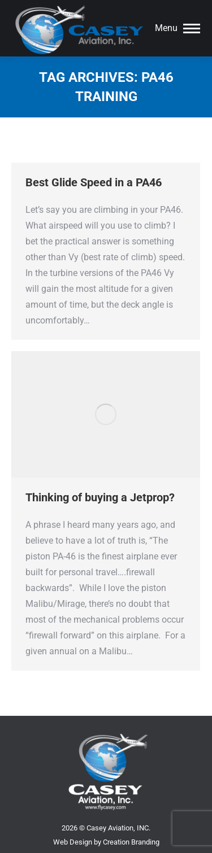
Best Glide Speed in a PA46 (93, 182)
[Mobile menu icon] (177, 28)
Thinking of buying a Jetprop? (100, 497)
